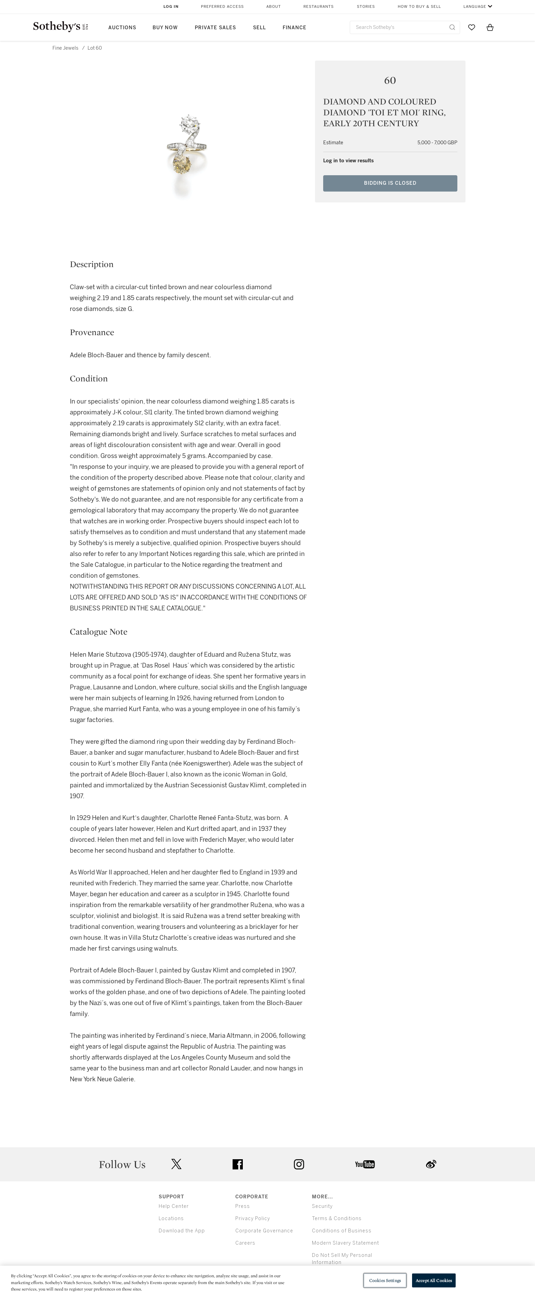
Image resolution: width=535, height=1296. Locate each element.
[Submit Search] (452, 27)
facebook (238, 1164)
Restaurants (318, 6)
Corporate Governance (264, 1231)
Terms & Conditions (337, 1218)
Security (322, 1206)
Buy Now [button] (165, 28)
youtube (365, 1164)
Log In (171, 6)
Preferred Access (222, 6)
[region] (267, 1281)
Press (242, 1206)
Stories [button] (366, 6)
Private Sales (215, 28)
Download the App (182, 1231)
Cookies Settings (385, 1280)
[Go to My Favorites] (471, 27)
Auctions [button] (122, 28)
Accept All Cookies (434, 1280)
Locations (171, 1218)
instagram (299, 1164)
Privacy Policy (252, 1218)
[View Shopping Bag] (490, 27)
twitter (176, 1164)
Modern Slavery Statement (345, 1243)
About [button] (273, 6)
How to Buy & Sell (419, 6)
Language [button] (474, 6)
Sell (259, 28)
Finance (294, 28)
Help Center (174, 1206)
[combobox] (405, 27)
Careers (245, 1243)
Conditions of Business (342, 1231)
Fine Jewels (65, 48)
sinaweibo (431, 1164)
